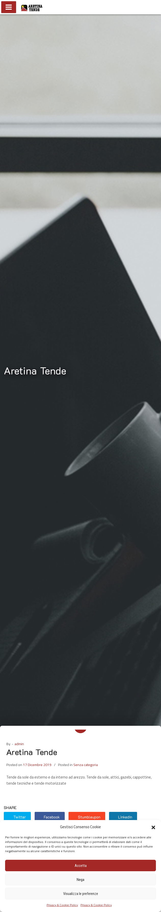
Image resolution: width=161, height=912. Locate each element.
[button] (153, 826)
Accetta (81, 865)
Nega (80, 879)
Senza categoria (85, 764)
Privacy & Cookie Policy (62, 905)
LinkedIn (122, 817)
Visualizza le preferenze (80, 893)
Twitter (16, 817)
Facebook (49, 817)
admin (19, 744)
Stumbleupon (86, 817)
